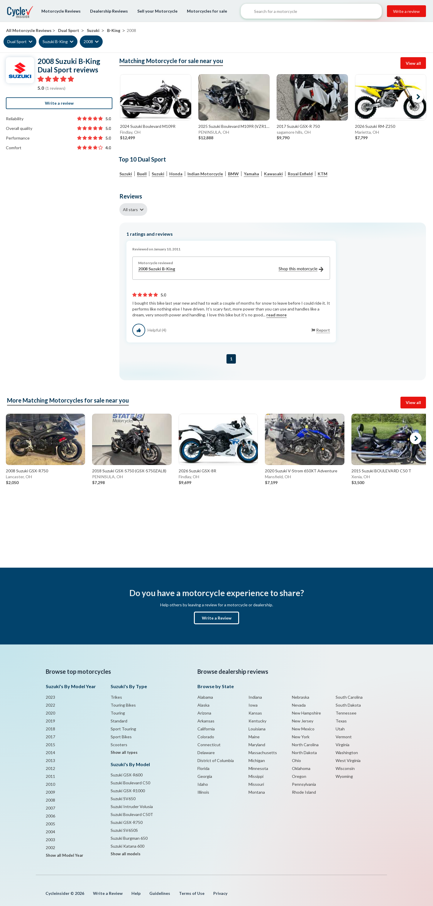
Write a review (406, 11)
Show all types (124, 752)
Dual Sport (17, 41)
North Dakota (304, 752)
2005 (50, 823)
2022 (50, 705)
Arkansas (205, 720)
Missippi (255, 776)
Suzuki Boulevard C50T (132, 814)
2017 (50, 736)
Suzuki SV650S (124, 830)
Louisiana (256, 728)
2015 (50, 744)
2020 (50, 712)
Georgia (204, 776)
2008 (88, 41)
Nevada (299, 705)
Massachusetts (262, 752)
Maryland (256, 744)
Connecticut (209, 744)
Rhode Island (304, 792)
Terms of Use (191, 893)
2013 (50, 760)
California (206, 728)
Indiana (255, 697)
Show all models (126, 853)
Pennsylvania (304, 784)
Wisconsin (345, 768)
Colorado (205, 736)
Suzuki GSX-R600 (127, 774)
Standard (119, 720)
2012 (50, 768)
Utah (340, 728)
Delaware (206, 752)
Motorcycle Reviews (61, 11)
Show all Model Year (64, 855)
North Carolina (305, 744)
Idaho (202, 784)
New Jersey (302, 720)
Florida (203, 768)
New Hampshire (306, 712)
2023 (50, 697)
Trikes (116, 697)
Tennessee (346, 712)
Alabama (205, 697)
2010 (50, 784)
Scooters (119, 744)
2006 (50, 815)
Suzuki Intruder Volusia (132, 806)
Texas (341, 720)
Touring (118, 712)
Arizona (204, 712)
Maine (254, 736)
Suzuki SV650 (123, 798)
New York (300, 736)
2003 (50, 839)
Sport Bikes (121, 736)
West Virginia (348, 760)
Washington (347, 752)
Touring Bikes (123, 705)
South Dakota (348, 705)
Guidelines (159, 893)
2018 (50, 728)
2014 (50, 752)
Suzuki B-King (55, 41)
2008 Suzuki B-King (230, 269)
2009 (50, 792)
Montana (256, 792)
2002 (50, 847)
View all (413, 63)
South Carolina (349, 697)
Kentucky (257, 720)
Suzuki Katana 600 (127, 846)
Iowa (253, 705)
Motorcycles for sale (207, 11)
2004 (50, 831)
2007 (50, 807)
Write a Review (216, 617)
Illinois (203, 792)
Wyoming (344, 776)
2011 (50, 776)
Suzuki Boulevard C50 (130, 782)
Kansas (255, 712)
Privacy (220, 893)
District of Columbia (215, 760)
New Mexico (303, 728)
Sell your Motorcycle (157, 11)
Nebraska (300, 697)
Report (323, 330)
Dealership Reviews (109, 11)
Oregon (299, 776)
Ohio (296, 760)
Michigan (256, 760)
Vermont (344, 736)
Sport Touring (123, 728)
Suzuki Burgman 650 (129, 838)
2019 (50, 720)
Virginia (342, 744)
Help (136, 893)
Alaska (203, 705)
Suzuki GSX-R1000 (128, 790)
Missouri (256, 784)
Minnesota (258, 768)
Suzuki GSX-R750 (127, 822)
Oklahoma (301, 768)
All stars (130, 209)
